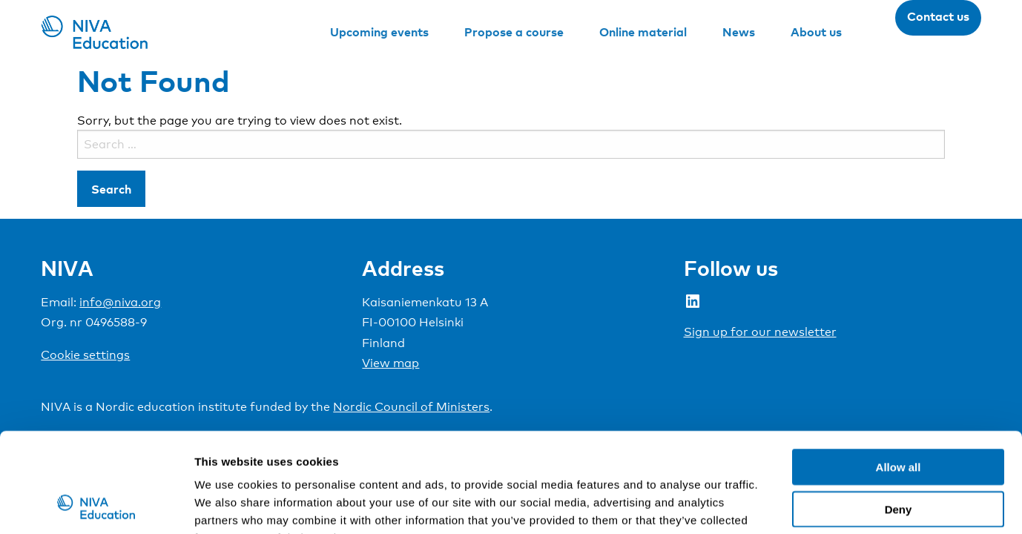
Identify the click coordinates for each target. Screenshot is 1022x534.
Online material (643, 31)
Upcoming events (379, 31)
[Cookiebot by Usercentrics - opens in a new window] (96, 505)
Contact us (938, 16)
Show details (778, 504)
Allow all (898, 373)
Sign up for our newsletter (760, 332)
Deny (898, 415)
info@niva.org (120, 302)
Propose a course (514, 31)
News (738, 31)
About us (816, 31)
